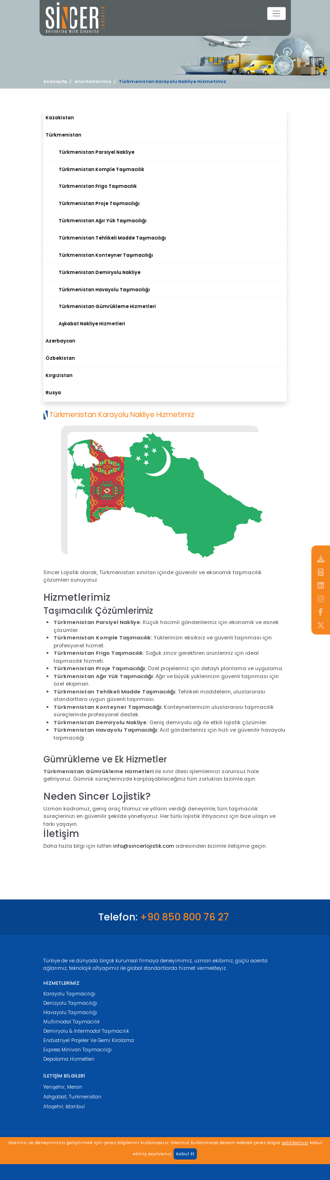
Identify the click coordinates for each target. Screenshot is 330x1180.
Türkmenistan (63, 135)
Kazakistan (60, 118)
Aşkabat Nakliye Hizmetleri (92, 324)
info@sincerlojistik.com (143, 846)
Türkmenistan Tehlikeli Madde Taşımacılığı (112, 238)
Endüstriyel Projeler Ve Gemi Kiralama (88, 1040)
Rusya (53, 393)
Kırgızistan (59, 375)
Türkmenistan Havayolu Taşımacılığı (104, 290)
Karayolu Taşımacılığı (69, 993)
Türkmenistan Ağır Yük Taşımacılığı (103, 221)
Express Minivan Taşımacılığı (77, 1049)
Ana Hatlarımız (92, 81)
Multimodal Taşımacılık (71, 1021)
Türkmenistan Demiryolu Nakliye (100, 272)
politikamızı (295, 1142)
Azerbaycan (60, 341)
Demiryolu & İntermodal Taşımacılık (86, 1031)
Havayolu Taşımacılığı (70, 1012)
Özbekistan (60, 358)
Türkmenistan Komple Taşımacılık (101, 169)
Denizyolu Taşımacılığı (70, 1003)
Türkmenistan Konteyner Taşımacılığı (106, 255)
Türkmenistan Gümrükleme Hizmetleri (107, 306)
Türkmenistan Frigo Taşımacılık (98, 186)
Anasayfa (55, 81)
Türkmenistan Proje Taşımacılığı (99, 203)
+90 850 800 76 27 (184, 917)
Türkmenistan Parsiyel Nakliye (97, 152)
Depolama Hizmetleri (68, 1059)
